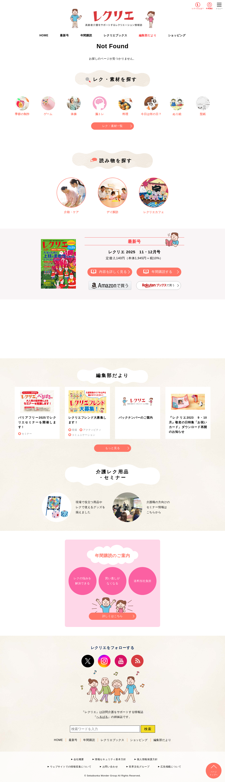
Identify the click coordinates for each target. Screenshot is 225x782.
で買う (158, 286)
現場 (74, 430)
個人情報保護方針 (147, 759)
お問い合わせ (110, 766)
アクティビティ (92, 430)
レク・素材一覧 (112, 125)
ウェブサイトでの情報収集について (70, 766)
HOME (44, 35)
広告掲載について (170, 766)
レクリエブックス (115, 35)
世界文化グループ (139, 766)
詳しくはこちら (113, 615)
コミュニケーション (83, 435)
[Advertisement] (83, 328)
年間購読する (162, 272)
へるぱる (102, 716)
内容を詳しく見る (113, 272)
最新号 (64, 35)
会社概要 (79, 759)
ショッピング (177, 35)
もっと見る (112, 448)
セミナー (27, 433)
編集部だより (147, 35)
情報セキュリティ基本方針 (110, 759)
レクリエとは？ (198, 8)
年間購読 (209, 8)
